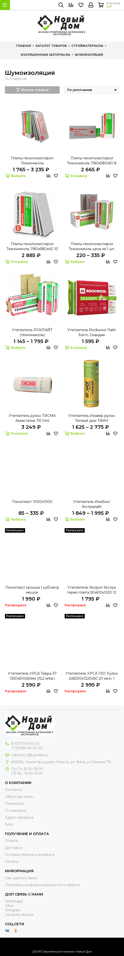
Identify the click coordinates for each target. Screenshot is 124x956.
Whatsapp (14, 901)
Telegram (13, 910)
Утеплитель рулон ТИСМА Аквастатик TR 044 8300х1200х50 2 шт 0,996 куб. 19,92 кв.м (32, 418)
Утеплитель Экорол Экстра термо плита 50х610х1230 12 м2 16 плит (91, 590)
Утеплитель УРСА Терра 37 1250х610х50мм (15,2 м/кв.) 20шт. (32, 676)
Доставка (13, 847)
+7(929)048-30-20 (27, 748)
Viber (9, 905)
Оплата (11, 841)
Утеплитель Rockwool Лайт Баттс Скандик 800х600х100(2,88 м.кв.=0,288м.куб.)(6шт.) (91, 332)
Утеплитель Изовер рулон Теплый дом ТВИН (91, 418)
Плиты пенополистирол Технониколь (32, 160)
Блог (9, 824)
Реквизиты (14, 803)
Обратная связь (19, 796)
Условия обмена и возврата (29, 854)
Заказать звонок (19, 914)
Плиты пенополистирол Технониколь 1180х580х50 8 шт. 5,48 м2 (92, 161)
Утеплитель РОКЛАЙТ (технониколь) (32, 332)
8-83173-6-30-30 (25, 743)
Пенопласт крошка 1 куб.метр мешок (32, 590)
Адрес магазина (19, 817)
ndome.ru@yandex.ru (29, 755)
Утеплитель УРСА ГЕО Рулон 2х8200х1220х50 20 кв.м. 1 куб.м (92, 676)
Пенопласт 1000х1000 (32, 501)
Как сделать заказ (21, 878)
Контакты (13, 789)
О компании (16, 810)
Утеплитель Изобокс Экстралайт (91, 504)
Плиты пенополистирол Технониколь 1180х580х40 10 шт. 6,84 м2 (32, 246)
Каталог (12, 861)
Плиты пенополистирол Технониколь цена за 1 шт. (92, 246)
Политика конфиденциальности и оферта (42, 885)
